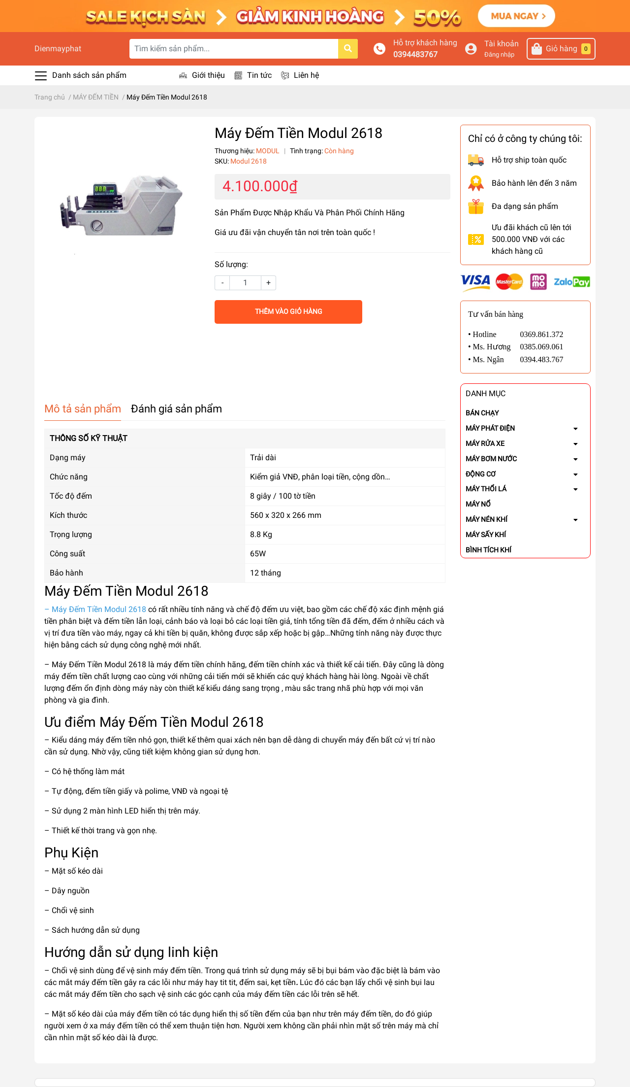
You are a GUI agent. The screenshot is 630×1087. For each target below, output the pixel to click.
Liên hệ (306, 75)
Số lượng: (231, 264)
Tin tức (259, 75)
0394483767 (415, 54)
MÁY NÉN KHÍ (486, 519)
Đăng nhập (499, 54)
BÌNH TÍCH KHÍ (488, 550)
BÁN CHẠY (482, 413)
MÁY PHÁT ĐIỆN (490, 428)
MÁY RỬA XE (485, 443)
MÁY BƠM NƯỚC (491, 459)
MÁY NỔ (478, 504)
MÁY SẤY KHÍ (486, 535)
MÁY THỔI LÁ (486, 489)
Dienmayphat (57, 48)
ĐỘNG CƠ (481, 474)
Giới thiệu (208, 75)
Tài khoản (501, 43)
